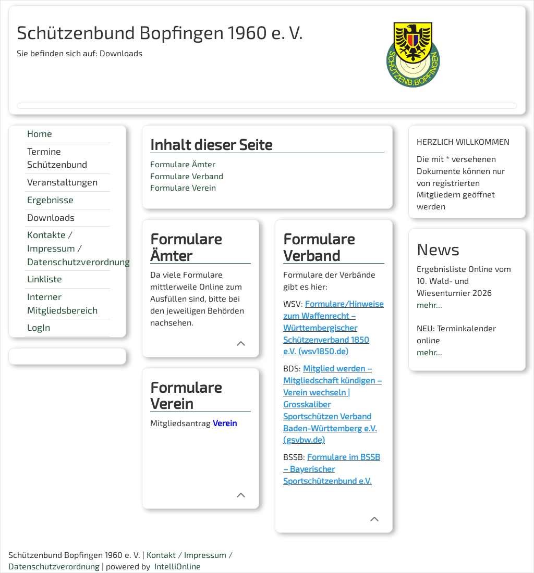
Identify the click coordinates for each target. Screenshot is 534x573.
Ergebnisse (50, 199)
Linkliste (44, 278)
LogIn (38, 327)
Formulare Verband (186, 176)
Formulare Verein (183, 187)
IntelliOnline (177, 566)
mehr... (429, 304)
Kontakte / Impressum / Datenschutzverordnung (78, 248)
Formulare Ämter (182, 164)
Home (39, 133)
